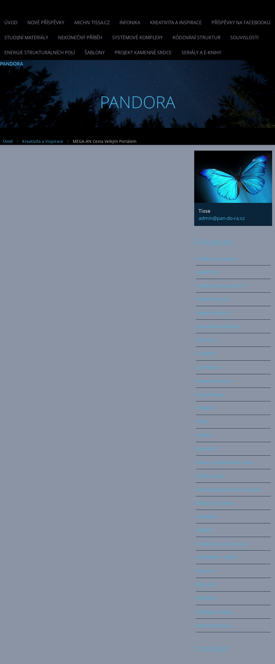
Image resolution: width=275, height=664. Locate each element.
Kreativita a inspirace (176, 22)
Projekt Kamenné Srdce (143, 52)
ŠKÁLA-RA (206, 571)
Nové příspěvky (45, 22)
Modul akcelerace (213, 381)
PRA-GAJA (206, 340)
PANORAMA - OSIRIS (216, 557)
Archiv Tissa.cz (92, 22)
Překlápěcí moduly (214, 612)
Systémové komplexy (137, 37)
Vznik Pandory (210, 394)
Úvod (11, 22)
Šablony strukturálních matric (225, 462)
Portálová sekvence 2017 (221, 286)
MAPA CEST (207, 272)
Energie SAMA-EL (213, 313)
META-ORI (206, 585)
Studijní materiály (26, 37)
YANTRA (204, 435)
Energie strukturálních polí (39, 52)
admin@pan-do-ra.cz (222, 218)
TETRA (202, 421)
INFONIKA (129, 22)
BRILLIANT (206, 449)
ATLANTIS (205, 353)
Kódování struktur (196, 37)
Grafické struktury (213, 625)
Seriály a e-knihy (201, 52)
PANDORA (11, 63)
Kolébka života (210, 476)
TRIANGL (204, 408)
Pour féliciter (208, 367)
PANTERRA (206, 598)
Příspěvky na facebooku (241, 22)
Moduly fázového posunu (221, 544)
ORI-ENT (204, 530)
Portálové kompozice (216, 258)
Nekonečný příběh (80, 37)
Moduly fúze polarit (215, 503)
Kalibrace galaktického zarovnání (228, 489)
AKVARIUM (206, 516)
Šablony (95, 52)
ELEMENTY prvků (212, 299)
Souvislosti (244, 37)
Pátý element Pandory (218, 326)
